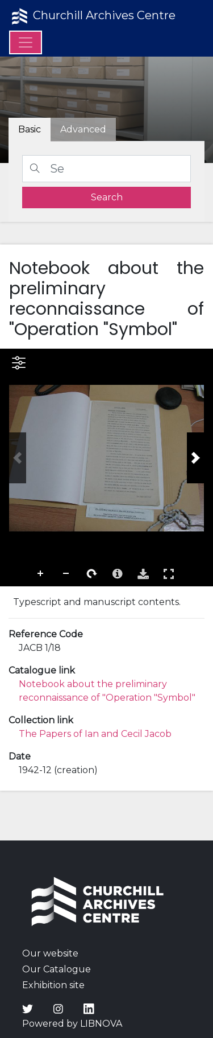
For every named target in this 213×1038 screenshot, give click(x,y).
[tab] (83, 129)
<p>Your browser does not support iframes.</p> (106, 467)
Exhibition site (53, 985)
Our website (50, 953)
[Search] (106, 168)
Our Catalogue (56, 969)
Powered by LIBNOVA (72, 1023)
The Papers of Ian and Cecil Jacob (95, 733)
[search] (106, 197)
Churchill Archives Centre (92, 16)
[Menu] (25, 42)
